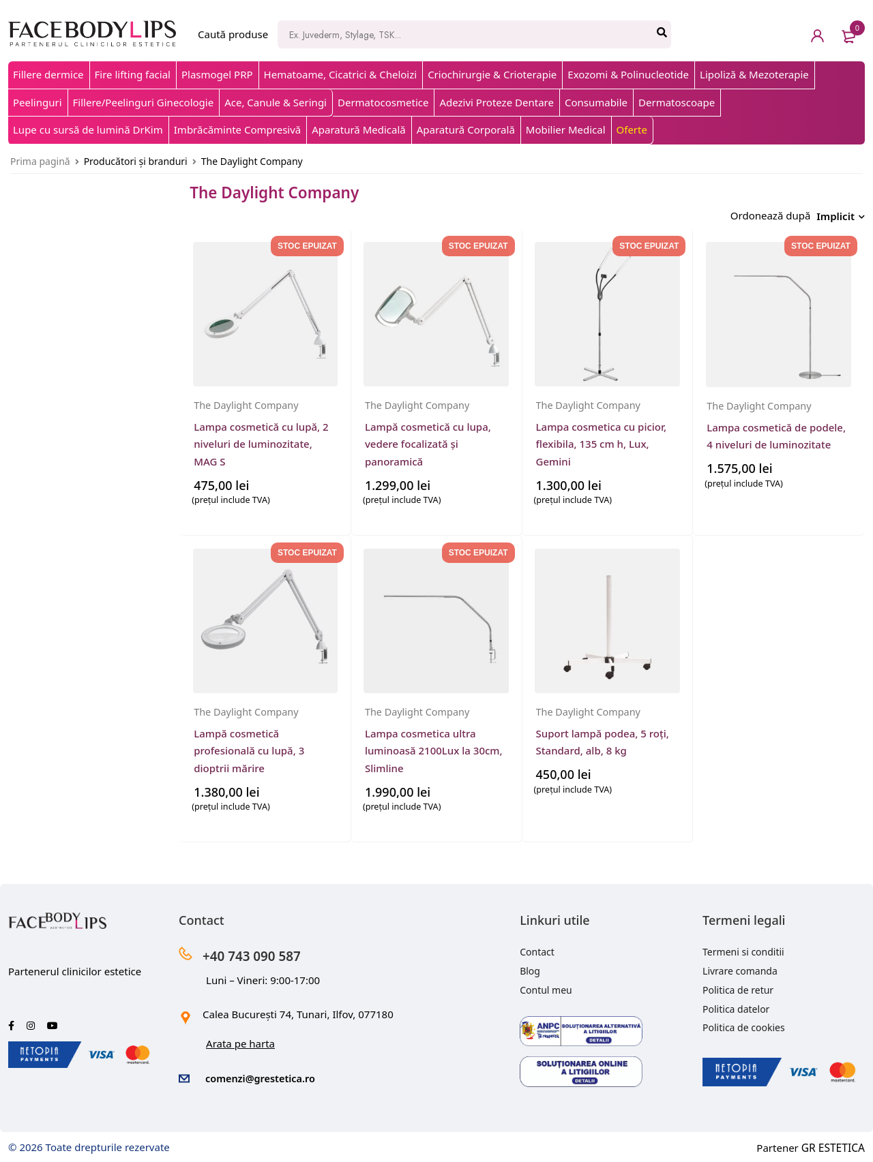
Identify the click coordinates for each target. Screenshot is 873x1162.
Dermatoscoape (676, 102)
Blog (530, 967)
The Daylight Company (248, 401)
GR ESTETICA (834, 1143)
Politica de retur (737, 986)
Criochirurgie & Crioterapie (492, 74)
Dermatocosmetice (383, 102)
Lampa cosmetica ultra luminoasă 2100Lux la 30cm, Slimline (434, 746)
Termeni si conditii (743, 948)
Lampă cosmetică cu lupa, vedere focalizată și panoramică (428, 439)
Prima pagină (40, 161)
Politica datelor (735, 1005)
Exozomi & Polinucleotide (628, 74)
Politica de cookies (743, 1024)
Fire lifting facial (133, 74)
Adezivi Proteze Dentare (496, 102)
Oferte (632, 129)
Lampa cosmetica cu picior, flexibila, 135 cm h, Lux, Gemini (601, 439)
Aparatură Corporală (466, 129)
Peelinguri (37, 102)
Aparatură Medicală (359, 129)
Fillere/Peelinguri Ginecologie (143, 102)
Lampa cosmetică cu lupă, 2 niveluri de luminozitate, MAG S (261, 439)
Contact (537, 948)
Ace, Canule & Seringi (275, 102)
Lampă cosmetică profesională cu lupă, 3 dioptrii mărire (249, 746)
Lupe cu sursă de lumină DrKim (88, 129)
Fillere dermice (48, 74)
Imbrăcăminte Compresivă (237, 129)
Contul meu (546, 986)
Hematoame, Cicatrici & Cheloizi (340, 74)
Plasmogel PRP (217, 74)
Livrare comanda (740, 967)
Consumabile (596, 102)
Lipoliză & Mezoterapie (754, 74)
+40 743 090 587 (265, 951)
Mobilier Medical (566, 129)
